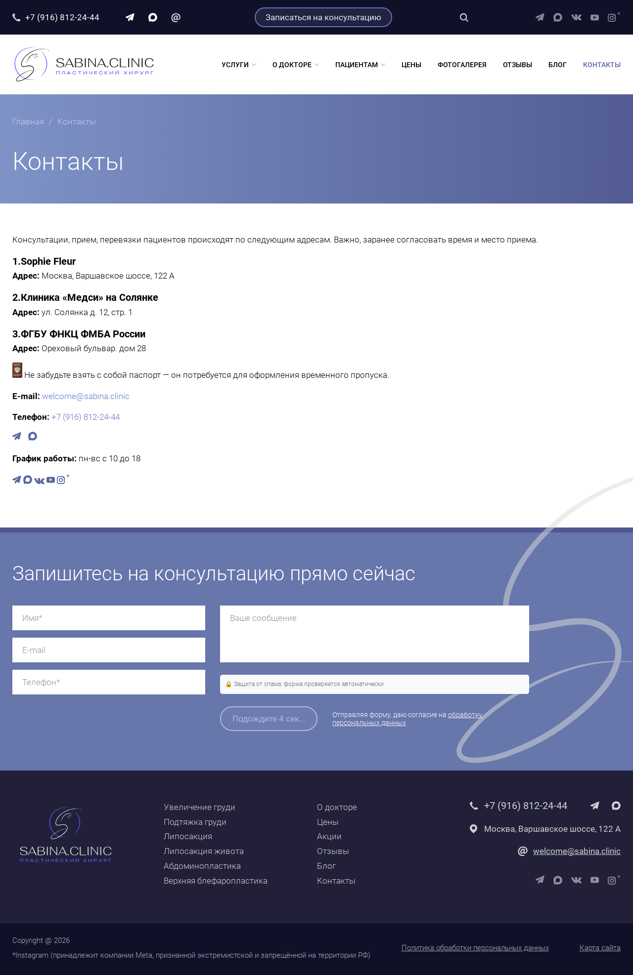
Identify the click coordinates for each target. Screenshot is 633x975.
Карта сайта (600, 947)
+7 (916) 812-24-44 (62, 17)
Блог (557, 65)
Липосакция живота (204, 851)
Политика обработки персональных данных (475, 947)
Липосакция (188, 836)
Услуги (235, 65)
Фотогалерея (462, 65)
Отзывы (517, 65)
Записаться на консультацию (323, 17)
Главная (28, 121)
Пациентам (356, 65)
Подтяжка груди (195, 822)
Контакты (602, 65)
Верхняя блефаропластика (216, 881)
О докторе (292, 65)
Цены (411, 65)
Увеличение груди (199, 807)
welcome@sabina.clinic (86, 396)
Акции (329, 836)
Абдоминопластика (202, 866)
